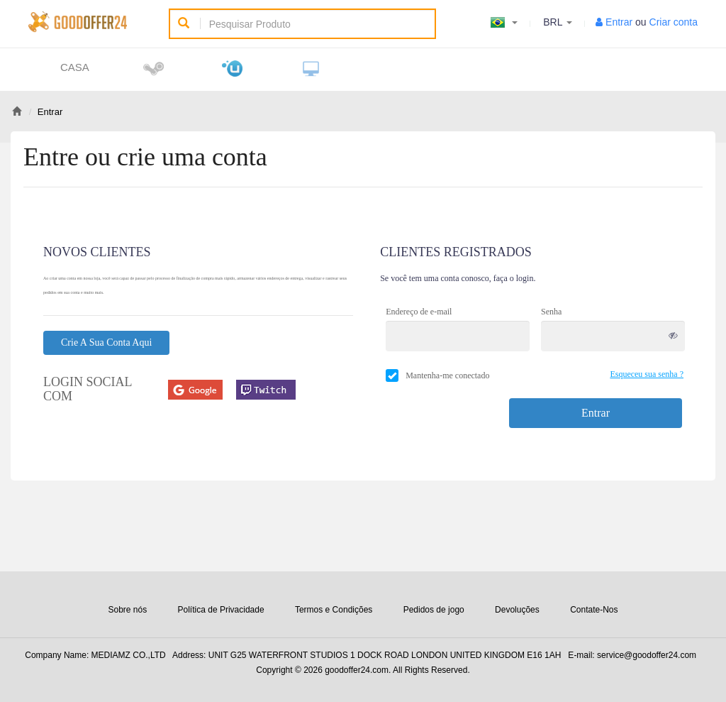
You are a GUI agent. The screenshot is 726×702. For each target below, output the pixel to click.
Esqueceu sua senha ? (646, 374)
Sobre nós (127, 610)
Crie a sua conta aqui (106, 342)
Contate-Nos (594, 610)
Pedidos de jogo (433, 610)
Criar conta (673, 22)
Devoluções (517, 610)
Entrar (618, 22)
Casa (74, 67)
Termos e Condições (333, 610)
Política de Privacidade (221, 610)
